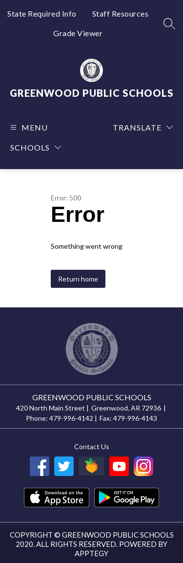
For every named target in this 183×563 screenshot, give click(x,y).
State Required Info (42, 13)
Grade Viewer (77, 33)
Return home (78, 279)
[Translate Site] (142, 127)
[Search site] (169, 23)
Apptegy (91, 553)
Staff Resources (120, 13)
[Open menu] (28, 127)
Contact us (91, 446)
